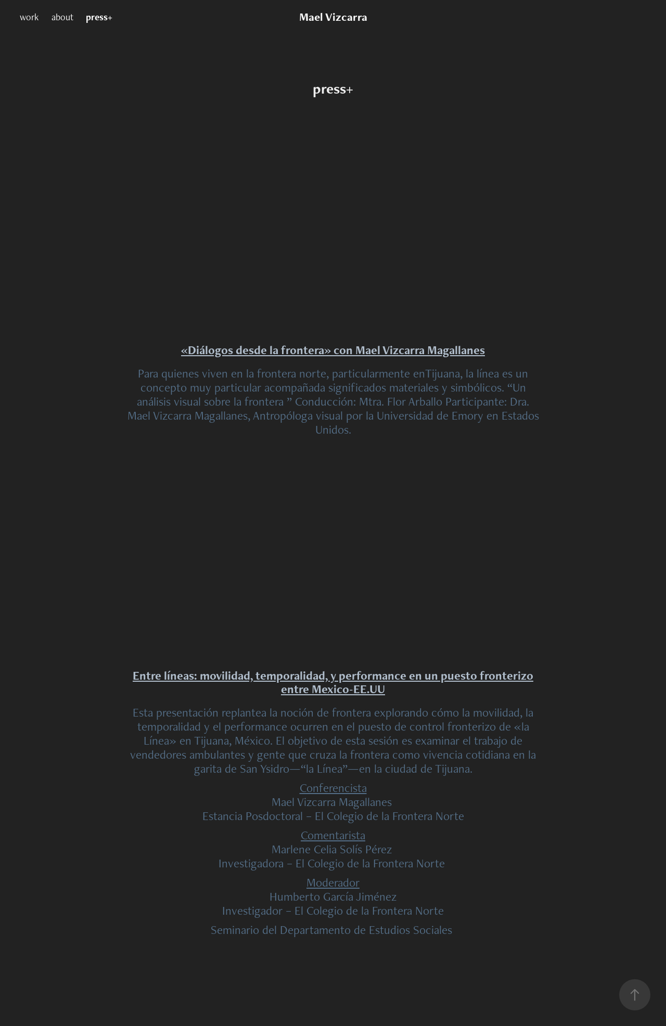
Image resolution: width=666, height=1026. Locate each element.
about (62, 17)
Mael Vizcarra (333, 16)
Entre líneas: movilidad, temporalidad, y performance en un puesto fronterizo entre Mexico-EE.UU (333, 682)
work (29, 17)
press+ (99, 17)
